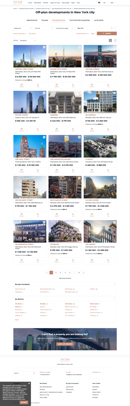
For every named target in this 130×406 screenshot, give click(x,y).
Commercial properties (79, 20)
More (17, 320)
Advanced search (81, 33)
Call (38, 86)
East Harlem (69, 312)
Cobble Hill (93, 309)
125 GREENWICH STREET (24, 244)
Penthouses (68, 289)
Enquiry (22, 86)
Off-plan (92, 289)
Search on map (44, 395)
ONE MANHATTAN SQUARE (60, 159)
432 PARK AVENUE (92, 69)
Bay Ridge (93, 307)
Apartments (32, 20)
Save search (32, 33)
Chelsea (67, 309)
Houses (44, 20)
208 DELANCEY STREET (24, 200)
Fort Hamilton (69, 315)
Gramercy (93, 315)
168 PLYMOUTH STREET (59, 200)
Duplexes (18, 292)
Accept (24, 402)
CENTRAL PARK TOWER (24, 69)
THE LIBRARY (90, 244)
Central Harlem (44, 309)
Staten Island (94, 304)
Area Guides (43, 397)
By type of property (22, 284)
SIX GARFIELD (90, 115)
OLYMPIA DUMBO (92, 200)
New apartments (70, 292)
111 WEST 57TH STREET (58, 69)
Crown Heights (19, 312)
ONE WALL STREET (22, 159)
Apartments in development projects (51, 392)
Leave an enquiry (65, 344)
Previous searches (18, 33)
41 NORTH (89, 159)
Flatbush (18, 315)
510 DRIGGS (54, 244)
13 (79, 272)
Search (108, 33)
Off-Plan (42, 389)
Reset (92, 33)
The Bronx (18, 304)
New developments (46, 289)
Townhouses (44, 292)
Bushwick (18, 309)
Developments (58, 20)
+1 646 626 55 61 (45, 374)
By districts (19, 299)
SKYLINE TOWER (21, 115)
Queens (17, 307)
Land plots (98, 20)
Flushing (42, 315)
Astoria (42, 307)
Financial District (95, 312)
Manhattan (68, 304)
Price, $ (37, 28)
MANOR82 (54, 115)
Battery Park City (70, 307)
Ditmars (42, 312)
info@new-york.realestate (74, 374)
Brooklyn (43, 304)
